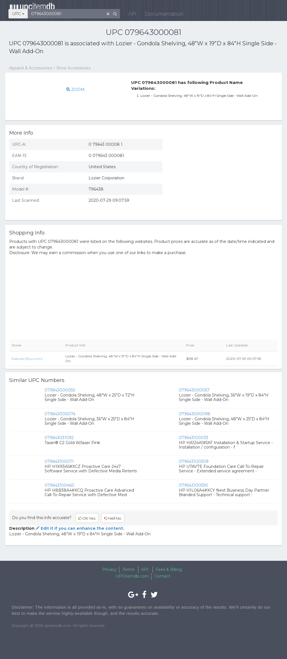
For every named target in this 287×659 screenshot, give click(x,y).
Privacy (109, 569)
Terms (128, 569)
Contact (162, 576)
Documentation (216, 8)
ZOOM (79, 89)
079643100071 (59, 461)
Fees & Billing (169, 569)
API (184, 8)
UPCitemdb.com (132, 576)
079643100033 (193, 437)
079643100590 (193, 485)
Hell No (112, 518)
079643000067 (194, 390)
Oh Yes (86, 518)
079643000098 (194, 413)
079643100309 (194, 461)
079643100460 (59, 485)
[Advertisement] (224, 175)
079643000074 (60, 413)
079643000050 (60, 390)
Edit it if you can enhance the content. (79, 528)
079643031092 (59, 437)
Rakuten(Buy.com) (27, 359)
